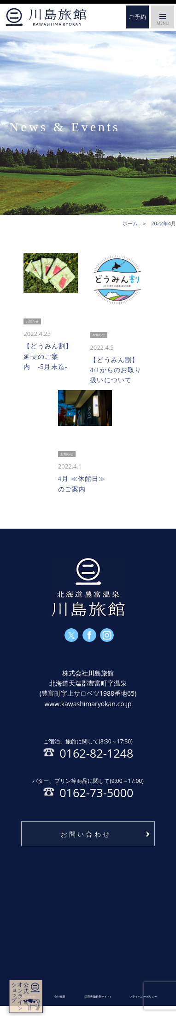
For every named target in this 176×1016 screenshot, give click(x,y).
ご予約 (138, 17)
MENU (163, 21)
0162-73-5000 (87, 795)
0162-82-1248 (88, 750)
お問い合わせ (86, 844)
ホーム (46, 17)
